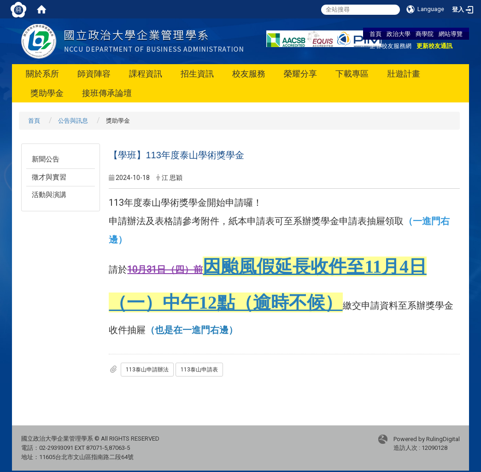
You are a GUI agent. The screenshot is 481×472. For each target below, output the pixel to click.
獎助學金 (47, 93)
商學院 (425, 34)
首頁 (375, 34)
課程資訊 (145, 73)
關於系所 (42, 73)
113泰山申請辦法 (147, 369)
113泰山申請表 (199, 369)
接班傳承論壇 (107, 93)
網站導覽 (451, 34)
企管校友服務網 (390, 46)
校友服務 (248, 73)
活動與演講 (49, 195)
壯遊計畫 (403, 73)
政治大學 (399, 34)
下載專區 (352, 73)
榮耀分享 (300, 73)
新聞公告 (45, 159)
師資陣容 (94, 73)
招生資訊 (197, 73)
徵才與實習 (49, 177)
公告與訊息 (73, 120)
